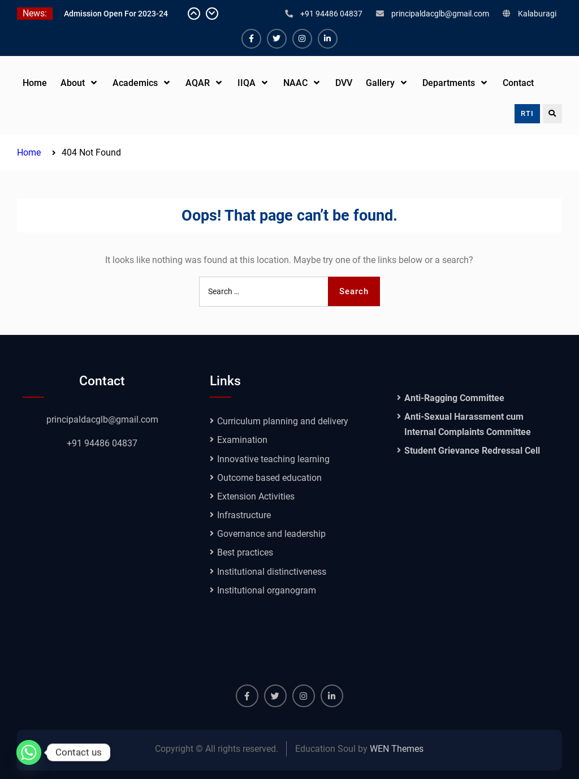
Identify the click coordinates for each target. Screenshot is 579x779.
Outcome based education (269, 477)
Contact (518, 83)
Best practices (245, 552)
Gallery (380, 83)
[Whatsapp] (28, 752)
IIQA (246, 83)
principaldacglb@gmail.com (440, 13)
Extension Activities (256, 496)
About (73, 83)
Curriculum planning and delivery (282, 421)
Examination (242, 439)
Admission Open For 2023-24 (116, 13)
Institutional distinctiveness (271, 571)
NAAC (295, 83)
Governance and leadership (271, 533)
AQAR (197, 83)
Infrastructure (244, 515)
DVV (343, 83)
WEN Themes (397, 748)
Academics (135, 83)
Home (35, 83)
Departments (448, 83)
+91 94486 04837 (331, 13)
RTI (527, 113)
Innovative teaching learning (273, 459)
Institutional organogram (266, 590)
